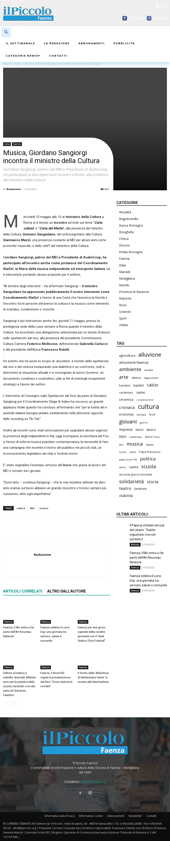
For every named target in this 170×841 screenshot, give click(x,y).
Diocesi (124, 245)
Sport (123, 318)
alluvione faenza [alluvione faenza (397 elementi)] (134, 362)
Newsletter (135, 816)
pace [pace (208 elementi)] (133, 452)
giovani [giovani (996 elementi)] (128, 421)
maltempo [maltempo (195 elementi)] (135, 437)
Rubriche (125, 298)
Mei (32, 508)
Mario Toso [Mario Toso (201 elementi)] (152, 437)
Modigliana (127, 278)
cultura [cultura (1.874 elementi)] (148, 406)
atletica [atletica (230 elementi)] (136, 378)
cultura (21, 508)
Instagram (160, 18)
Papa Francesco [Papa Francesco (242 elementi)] (149, 452)
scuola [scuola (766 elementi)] (148, 466)
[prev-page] (6, 704)
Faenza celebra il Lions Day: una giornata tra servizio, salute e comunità (148, 580)
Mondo (124, 285)
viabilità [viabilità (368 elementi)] (126, 495)
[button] (6, 32)
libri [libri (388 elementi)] (122, 436)
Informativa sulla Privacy (59, 816)
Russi (123, 305)
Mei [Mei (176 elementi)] (121, 444)
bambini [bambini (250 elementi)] (124, 385)
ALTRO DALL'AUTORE (66, 591)
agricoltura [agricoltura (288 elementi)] (127, 355)
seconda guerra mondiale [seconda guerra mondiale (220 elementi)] (135, 474)
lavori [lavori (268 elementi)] (139, 429)
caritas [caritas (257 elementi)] (140, 392)
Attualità (125, 212)
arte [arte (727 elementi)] (123, 377)
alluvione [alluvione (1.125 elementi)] (149, 354)
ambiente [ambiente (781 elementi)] (130, 369)
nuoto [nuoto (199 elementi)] (123, 452)
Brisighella (126, 232)
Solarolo (125, 312)
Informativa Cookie (91, 816)
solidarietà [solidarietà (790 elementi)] (131, 481)
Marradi (124, 272)
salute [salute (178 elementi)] (122, 467)
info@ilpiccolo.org (93, 781)
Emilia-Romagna (131, 252)
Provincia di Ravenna (134, 292)
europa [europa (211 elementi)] (141, 414)
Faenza (17, 144)
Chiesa (124, 239)
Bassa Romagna (131, 225)
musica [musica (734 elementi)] (135, 443)
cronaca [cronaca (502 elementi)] (127, 407)
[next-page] (13, 704)
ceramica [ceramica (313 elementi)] (126, 399)
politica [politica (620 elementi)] (148, 458)
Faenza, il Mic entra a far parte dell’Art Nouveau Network (18, 632)
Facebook (136, 18)
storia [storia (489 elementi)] (152, 481)
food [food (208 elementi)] (152, 414)
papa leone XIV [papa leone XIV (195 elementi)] (128, 459)
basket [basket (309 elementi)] (138, 385)
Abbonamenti (115, 816)
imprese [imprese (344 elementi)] (126, 429)
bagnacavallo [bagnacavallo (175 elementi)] (151, 377)
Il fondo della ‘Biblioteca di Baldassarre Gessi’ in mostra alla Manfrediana (93, 677)
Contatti (151, 816)
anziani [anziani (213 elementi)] (148, 370)
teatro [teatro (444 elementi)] (125, 488)
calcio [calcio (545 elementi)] (152, 385)
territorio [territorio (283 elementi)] (140, 489)
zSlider (123, 325)
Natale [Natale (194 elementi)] (150, 444)
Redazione (14, 189)
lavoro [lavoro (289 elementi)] (151, 429)
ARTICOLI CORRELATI (22, 591)
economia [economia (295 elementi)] (126, 414)
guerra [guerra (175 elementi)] (144, 422)
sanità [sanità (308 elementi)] (133, 467)
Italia (7, 144)
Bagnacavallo (128, 219)
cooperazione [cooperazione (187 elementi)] (145, 399)
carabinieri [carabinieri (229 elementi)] (126, 393)
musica (43, 508)
